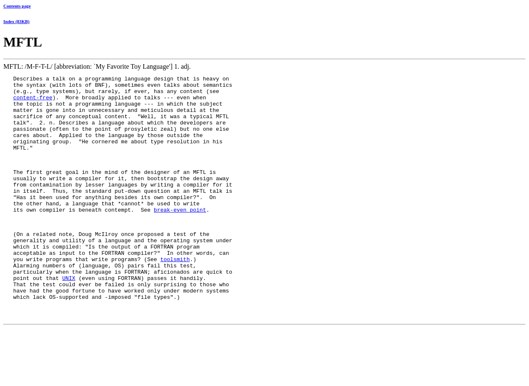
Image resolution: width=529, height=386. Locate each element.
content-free (32, 102)
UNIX (68, 317)
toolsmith (174, 294)
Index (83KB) (16, 21)
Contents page (17, 5)
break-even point (180, 236)
